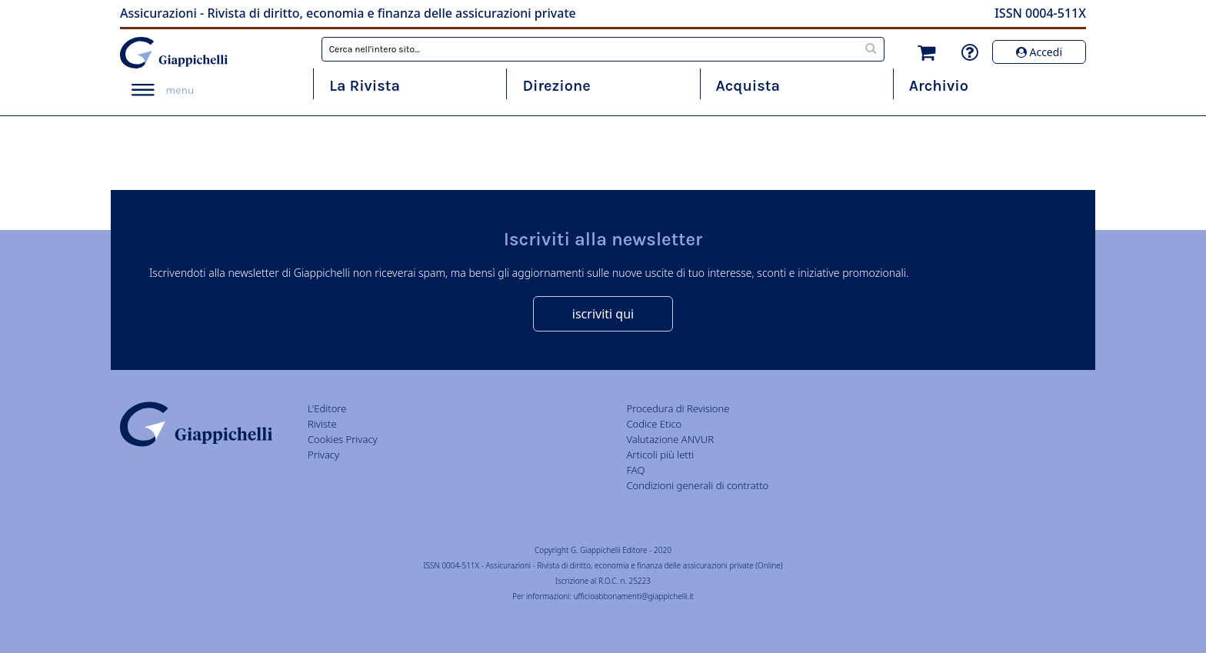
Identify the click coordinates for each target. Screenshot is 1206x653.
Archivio (938, 86)
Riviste (322, 424)
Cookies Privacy (343, 439)
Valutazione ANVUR (670, 439)
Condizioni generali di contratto (697, 485)
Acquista (748, 86)
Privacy (323, 454)
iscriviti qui (603, 313)
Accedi (1039, 52)
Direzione (556, 86)
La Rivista (364, 86)
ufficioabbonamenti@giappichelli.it (634, 596)
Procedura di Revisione (677, 408)
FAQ (635, 470)
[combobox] (603, 49)
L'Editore (327, 408)
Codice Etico (653, 424)
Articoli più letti (660, 454)
